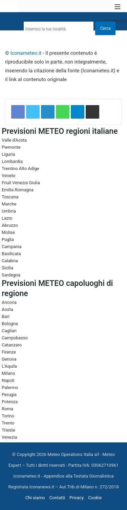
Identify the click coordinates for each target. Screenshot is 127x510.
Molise (8, 232)
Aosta (7, 309)
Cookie (95, 497)
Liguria (8, 154)
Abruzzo (10, 225)
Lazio (7, 218)
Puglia (8, 239)
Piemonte (11, 147)
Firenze (9, 352)
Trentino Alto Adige (20, 168)
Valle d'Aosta (14, 140)
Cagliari (9, 330)
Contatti (57, 497)
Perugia (9, 394)
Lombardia (12, 161)
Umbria (9, 211)
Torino (8, 415)
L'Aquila (9, 366)
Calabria (10, 260)
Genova (9, 359)
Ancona (9, 302)
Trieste (8, 430)
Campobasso (15, 337)
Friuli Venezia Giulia (21, 182)
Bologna (10, 323)
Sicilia (7, 267)
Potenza (10, 401)
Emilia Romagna (18, 189)
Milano (8, 373)
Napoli (8, 380)
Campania (12, 246)
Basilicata (11, 253)
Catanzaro (12, 344)
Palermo (10, 387)
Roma (7, 408)
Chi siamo (35, 497)
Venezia (9, 437)
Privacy (76, 497)
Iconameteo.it (26, 53)
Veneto (9, 175)
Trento (8, 423)
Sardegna (11, 274)
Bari (5, 316)
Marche (9, 204)
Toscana (10, 196)
